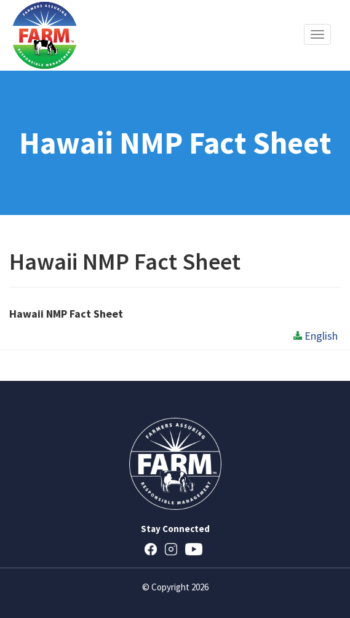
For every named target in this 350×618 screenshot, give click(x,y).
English (315, 336)
